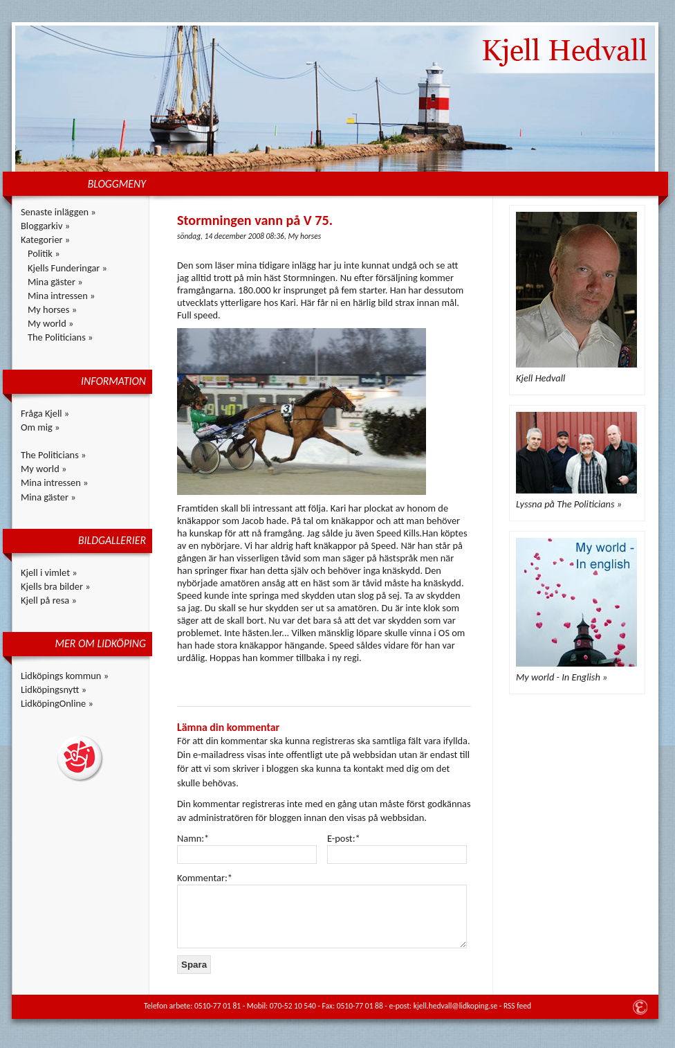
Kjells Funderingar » (67, 268)
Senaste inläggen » (58, 212)
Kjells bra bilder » (56, 586)
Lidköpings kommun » (65, 675)
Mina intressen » (61, 295)
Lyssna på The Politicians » (569, 504)
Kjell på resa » (49, 600)
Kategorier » (45, 239)
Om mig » (40, 427)
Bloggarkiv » (45, 225)
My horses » (52, 309)
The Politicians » (60, 337)
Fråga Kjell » (45, 413)
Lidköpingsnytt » (53, 689)
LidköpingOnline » (57, 703)
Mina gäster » (55, 281)
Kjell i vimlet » (49, 572)
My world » (50, 323)
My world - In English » (561, 677)
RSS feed (517, 1006)
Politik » (44, 253)
